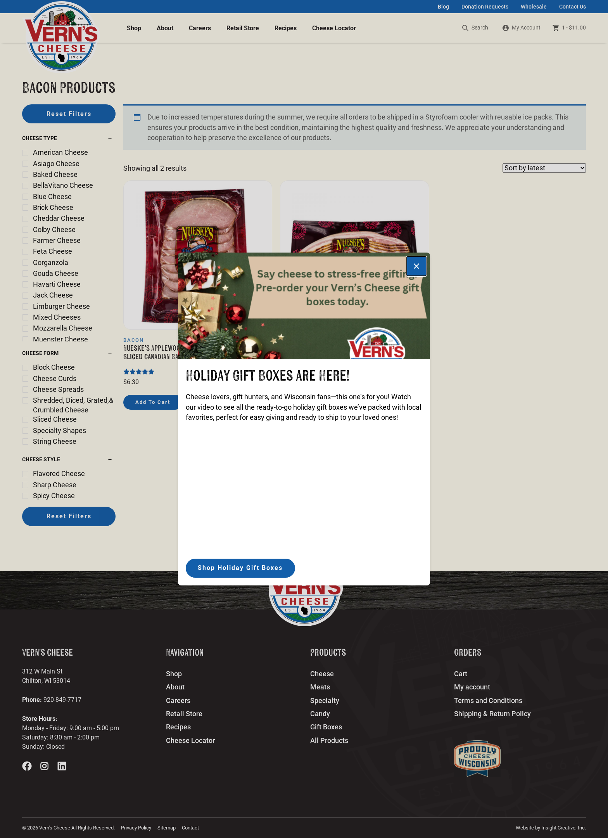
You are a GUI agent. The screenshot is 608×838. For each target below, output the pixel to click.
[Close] (416, 266)
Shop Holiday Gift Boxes (240, 567)
